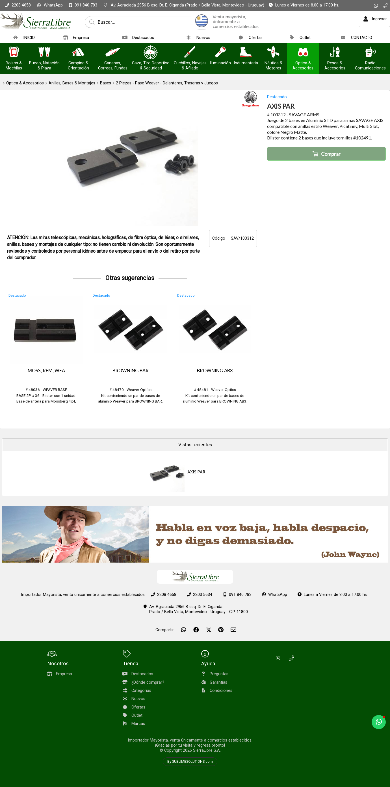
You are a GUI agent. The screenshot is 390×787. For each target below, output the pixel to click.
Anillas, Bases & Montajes (72, 83)
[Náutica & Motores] (273, 53)
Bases (105, 83)
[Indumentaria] (245, 53)
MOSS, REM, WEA (46, 370)
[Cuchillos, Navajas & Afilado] (190, 53)
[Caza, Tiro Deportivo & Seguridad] (150, 53)
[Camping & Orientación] (78, 53)
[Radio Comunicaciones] (370, 53)
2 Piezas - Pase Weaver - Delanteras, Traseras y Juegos (167, 83)
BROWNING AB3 (215, 370)
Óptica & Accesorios (25, 83)
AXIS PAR (196, 471)
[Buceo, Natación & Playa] (44, 53)
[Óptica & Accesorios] (303, 53)
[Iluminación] (220, 53)
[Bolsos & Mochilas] (13, 53)
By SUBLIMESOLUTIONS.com (190, 762)
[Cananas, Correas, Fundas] (112, 53)
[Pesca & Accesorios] (334, 53)
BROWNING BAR (130, 370)
